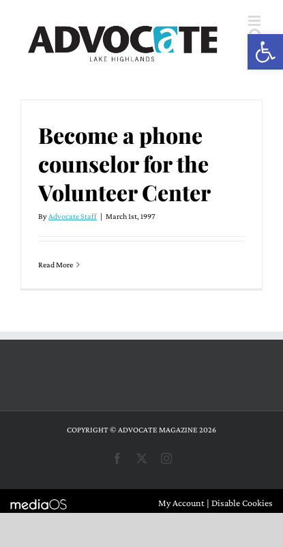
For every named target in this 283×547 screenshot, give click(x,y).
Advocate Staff (72, 216)
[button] (265, 52)
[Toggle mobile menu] (255, 21)
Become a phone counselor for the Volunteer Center (124, 163)
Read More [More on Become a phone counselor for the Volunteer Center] (55, 264)
